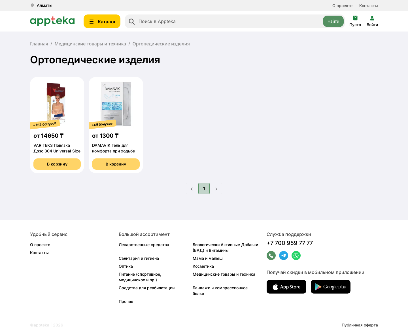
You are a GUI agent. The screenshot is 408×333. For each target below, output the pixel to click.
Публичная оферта (360, 324)
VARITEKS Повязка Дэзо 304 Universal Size (56, 148)
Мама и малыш (208, 258)
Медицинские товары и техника (90, 44)
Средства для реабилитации (147, 287)
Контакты (368, 5)
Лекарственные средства (144, 244)
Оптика (126, 266)
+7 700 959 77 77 (290, 243)
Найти (333, 21)
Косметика (203, 266)
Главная (39, 44)
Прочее (126, 301)
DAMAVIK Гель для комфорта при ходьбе (113, 148)
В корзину (57, 164)
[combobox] (235, 21)
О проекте (342, 5)
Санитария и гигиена (139, 258)
